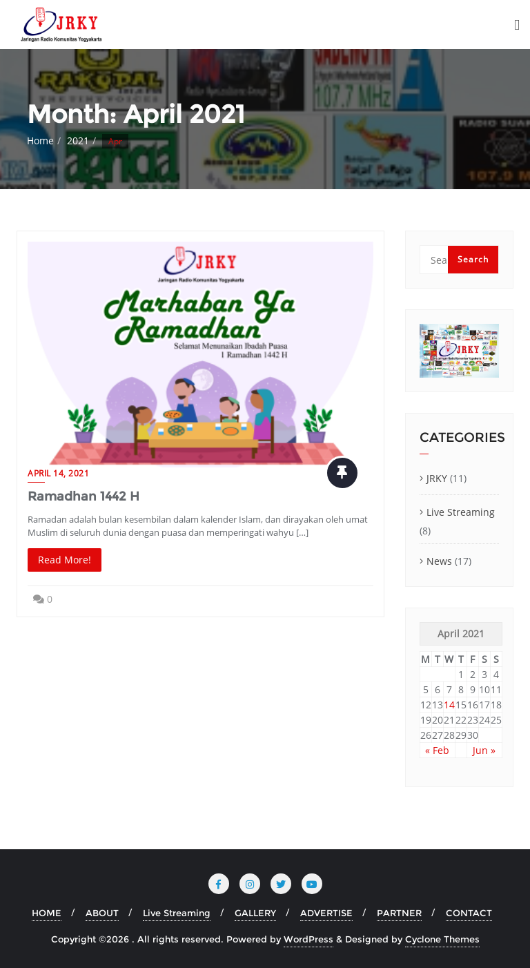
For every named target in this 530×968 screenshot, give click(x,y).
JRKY (436, 478)
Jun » (484, 750)
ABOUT (102, 912)
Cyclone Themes (442, 939)
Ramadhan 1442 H (83, 496)
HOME (46, 912)
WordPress (308, 939)
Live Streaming (460, 512)
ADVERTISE (326, 912)
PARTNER (399, 912)
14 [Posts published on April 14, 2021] (449, 704)
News (439, 561)
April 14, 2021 (58, 473)
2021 (78, 140)
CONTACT (469, 912)
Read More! (64, 559)
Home (40, 140)
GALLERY (255, 912)
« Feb (437, 750)
